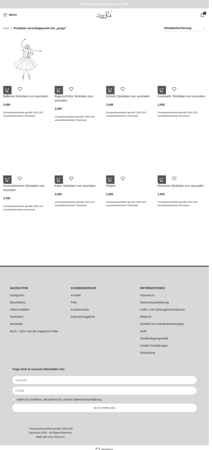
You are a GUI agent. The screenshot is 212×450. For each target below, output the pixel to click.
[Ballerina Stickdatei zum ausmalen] (27, 59)
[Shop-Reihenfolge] (185, 28)
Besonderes (18, 302)
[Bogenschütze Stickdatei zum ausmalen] (78, 59)
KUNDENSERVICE (83, 288)
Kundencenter (80, 309)
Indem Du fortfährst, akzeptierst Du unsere (59, 399)
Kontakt (76, 295)
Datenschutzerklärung (154, 302)
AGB (143, 331)
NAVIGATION (19, 288)
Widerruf (145, 316)
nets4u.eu (59, 436)
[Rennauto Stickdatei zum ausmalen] (182, 149)
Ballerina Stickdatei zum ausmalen (25, 95)
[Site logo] (104, 14)
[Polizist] (130, 149)
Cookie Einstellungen (154, 345)
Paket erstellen (20, 309)
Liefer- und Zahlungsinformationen (162, 309)
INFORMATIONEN (152, 288)
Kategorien (17, 295)
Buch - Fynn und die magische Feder (34, 331)
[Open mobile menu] (10, 15)
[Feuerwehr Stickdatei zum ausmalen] (182, 59)
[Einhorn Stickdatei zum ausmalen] (130, 59)
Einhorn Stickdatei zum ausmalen (128, 95)
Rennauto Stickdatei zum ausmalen (181, 185)
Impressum (147, 295)
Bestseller (16, 324)
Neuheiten (17, 316)
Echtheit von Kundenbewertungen (162, 324)
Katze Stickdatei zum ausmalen (75, 185)
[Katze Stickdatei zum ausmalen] (78, 149)
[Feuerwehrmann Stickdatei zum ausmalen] (27, 149)
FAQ (74, 302)
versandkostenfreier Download (19, 115)
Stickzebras (147, 352)
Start (6, 28)
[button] (7, 89)
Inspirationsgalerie (83, 316)
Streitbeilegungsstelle (154, 338)
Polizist (111, 185)
